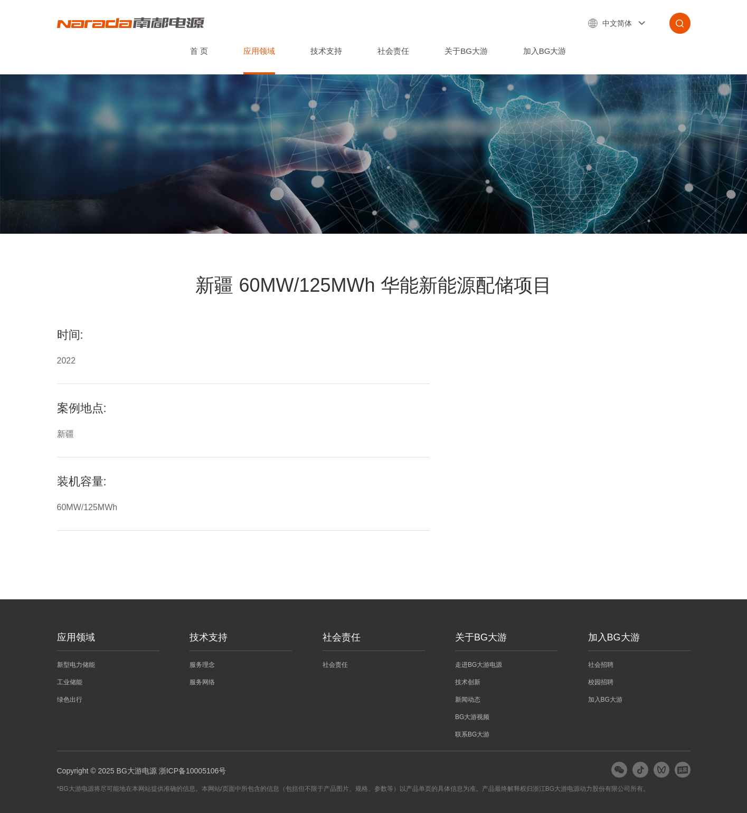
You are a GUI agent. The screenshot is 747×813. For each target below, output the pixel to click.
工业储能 (69, 682)
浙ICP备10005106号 (192, 771)
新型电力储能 (76, 664)
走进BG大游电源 (478, 664)
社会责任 (393, 50)
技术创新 (467, 682)
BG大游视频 (472, 717)
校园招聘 (600, 682)
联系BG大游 (472, 734)
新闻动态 (467, 699)
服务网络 (202, 682)
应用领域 (259, 50)
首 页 (199, 50)
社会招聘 (600, 664)
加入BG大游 (544, 50)
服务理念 (202, 664)
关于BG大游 (466, 50)
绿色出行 (69, 699)
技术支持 (326, 50)
